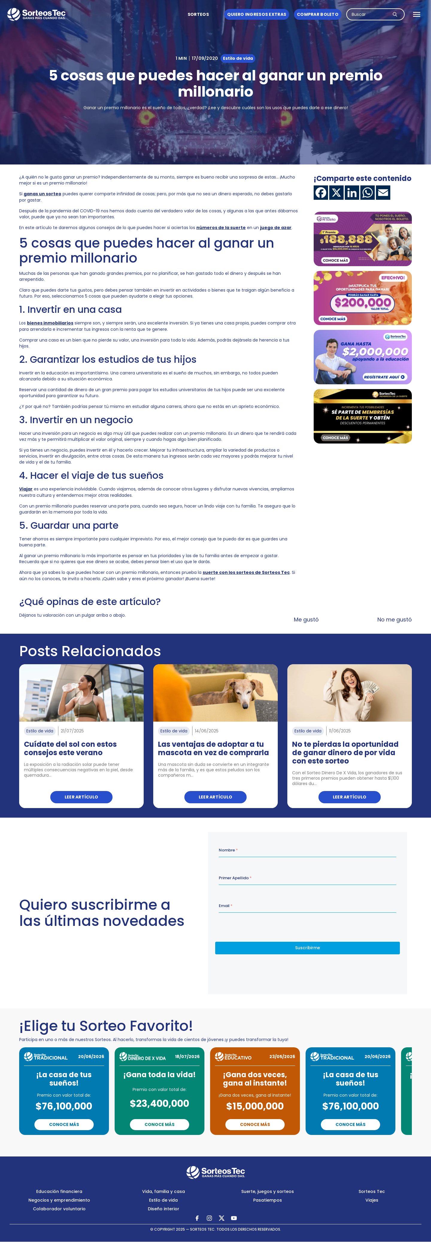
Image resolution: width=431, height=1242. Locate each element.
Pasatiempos (267, 1200)
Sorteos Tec (372, 1191)
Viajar (26, 489)
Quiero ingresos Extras (256, 14)
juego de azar (276, 228)
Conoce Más (64, 1124)
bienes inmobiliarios (50, 323)
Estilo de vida (163, 1200)
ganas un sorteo (42, 194)
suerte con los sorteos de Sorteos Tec (246, 572)
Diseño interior (163, 1209)
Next (242, 1143)
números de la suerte (221, 228)
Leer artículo (81, 797)
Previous (190, 1143)
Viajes (371, 1200)
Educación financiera (59, 1191)
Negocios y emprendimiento (59, 1200)
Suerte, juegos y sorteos (267, 1191)
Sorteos (198, 14)
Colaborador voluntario (59, 1209)
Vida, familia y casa (163, 1191)
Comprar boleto (318, 14)
